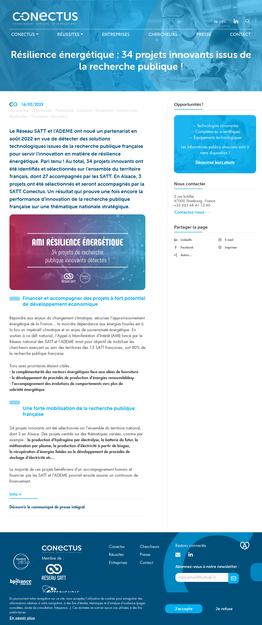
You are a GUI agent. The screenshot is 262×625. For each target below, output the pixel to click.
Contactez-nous (189, 212)
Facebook (183, 247)
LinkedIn (183, 239)
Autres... (183, 255)
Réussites (68, 34)
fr (216, 22)
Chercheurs (162, 34)
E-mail (225, 239)
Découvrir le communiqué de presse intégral (47, 507)
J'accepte (183, 610)
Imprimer (227, 247)
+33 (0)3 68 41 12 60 (192, 205)
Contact (240, 34)
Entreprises (116, 34)
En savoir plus (22, 619)
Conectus (23, 34)
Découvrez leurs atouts (215, 162)
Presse (203, 34)
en (224, 22)
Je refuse (224, 610)
